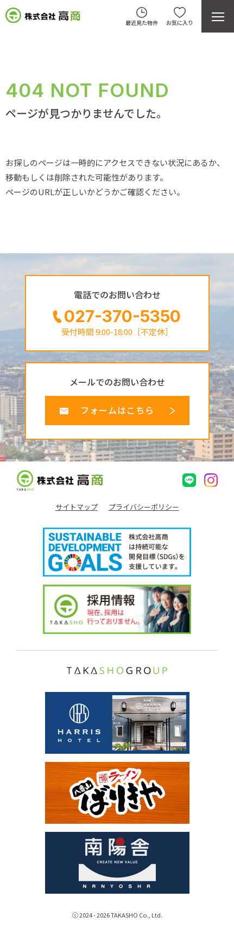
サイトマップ (76, 507)
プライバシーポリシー (144, 507)
